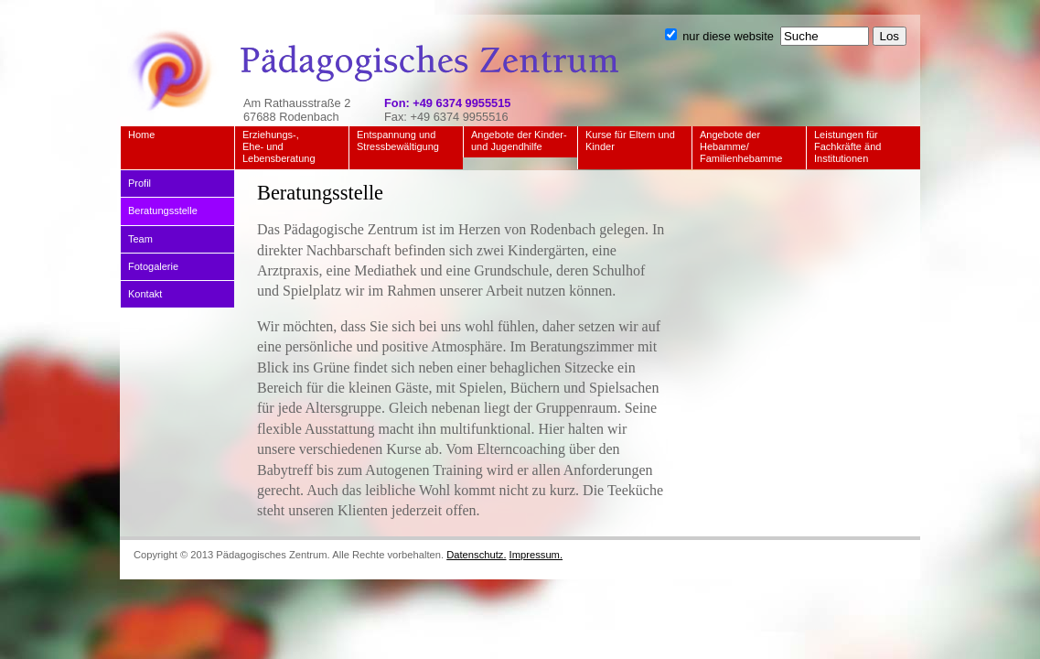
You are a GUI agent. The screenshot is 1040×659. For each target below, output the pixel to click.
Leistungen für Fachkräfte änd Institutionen (847, 146)
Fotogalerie (153, 266)
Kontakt (145, 293)
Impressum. (536, 554)
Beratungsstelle (163, 210)
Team (140, 238)
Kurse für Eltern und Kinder (630, 140)
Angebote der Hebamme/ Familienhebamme (741, 146)
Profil (139, 183)
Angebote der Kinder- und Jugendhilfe (519, 140)
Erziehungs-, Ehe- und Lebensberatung (279, 146)
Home (141, 134)
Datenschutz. (476, 554)
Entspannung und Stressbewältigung (398, 140)
